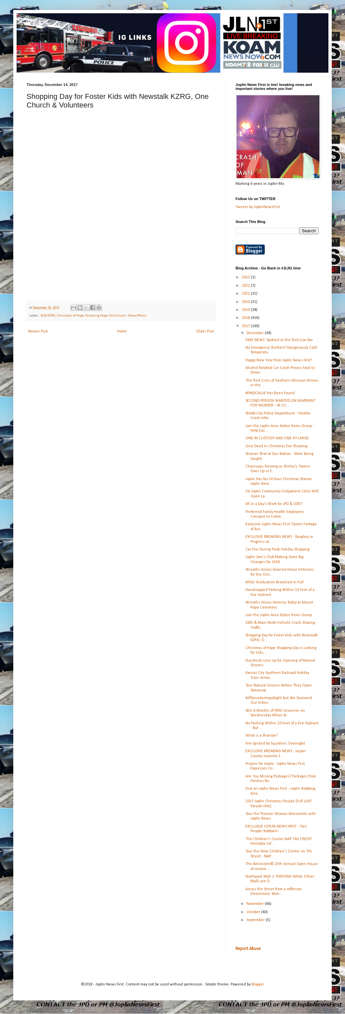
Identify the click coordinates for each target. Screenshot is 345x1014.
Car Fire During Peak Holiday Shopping (277, 549)
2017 (246, 326)
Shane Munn (137, 316)
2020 (246, 302)
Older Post (205, 331)
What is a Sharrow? (261, 736)
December (255, 333)
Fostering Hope (96, 316)
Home (122, 331)
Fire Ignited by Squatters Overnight (275, 744)
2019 (246, 310)
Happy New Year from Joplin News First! (278, 360)
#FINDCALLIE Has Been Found (270, 393)
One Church (117, 316)
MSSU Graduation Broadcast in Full (274, 582)
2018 (246, 318)
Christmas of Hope (70, 316)
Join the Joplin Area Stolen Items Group (278, 615)
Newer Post (38, 331)
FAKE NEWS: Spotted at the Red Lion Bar (279, 340)
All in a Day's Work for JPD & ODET (274, 504)
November (255, 904)
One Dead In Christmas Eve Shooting (276, 446)
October (253, 912)
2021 (246, 294)
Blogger (257, 984)
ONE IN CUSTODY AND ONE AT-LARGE (277, 438)
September (256, 920)
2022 (246, 286)
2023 (246, 277)
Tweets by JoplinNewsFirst (258, 207)
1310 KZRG (47, 316)
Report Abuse (248, 948)
